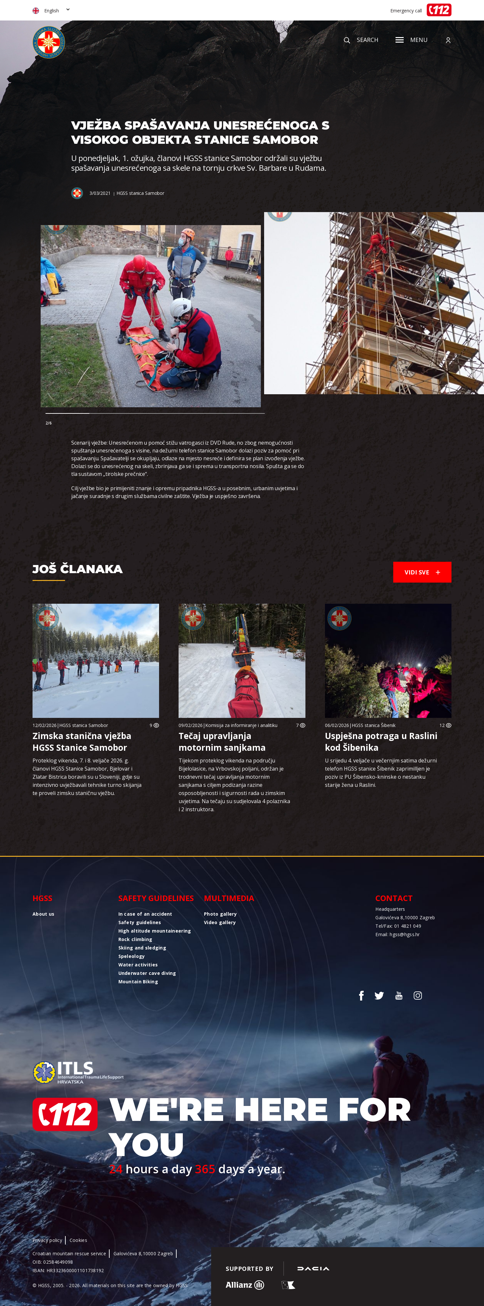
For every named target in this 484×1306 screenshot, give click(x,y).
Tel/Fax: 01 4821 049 (398, 926)
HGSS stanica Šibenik (374, 725)
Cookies (78, 1240)
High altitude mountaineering (154, 931)
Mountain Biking (138, 981)
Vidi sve (422, 572)
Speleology (131, 956)
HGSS (42, 898)
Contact (394, 898)
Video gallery (220, 922)
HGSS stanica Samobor (140, 193)
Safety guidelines (156, 898)
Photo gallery (220, 914)
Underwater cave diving (147, 973)
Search (361, 40)
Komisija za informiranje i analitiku (241, 725)
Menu (412, 40)
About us (43, 914)
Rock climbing (135, 939)
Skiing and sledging (142, 948)
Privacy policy (47, 1240)
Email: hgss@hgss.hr (397, 934)
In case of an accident (145, 914)
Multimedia (229, 898)
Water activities (138, 965)
